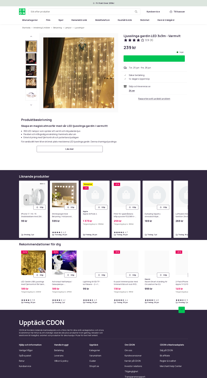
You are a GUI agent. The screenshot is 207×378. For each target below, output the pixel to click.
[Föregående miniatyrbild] (31, 36)
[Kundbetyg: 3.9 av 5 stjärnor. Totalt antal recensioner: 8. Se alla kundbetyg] (138, 40)
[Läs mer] (70, 149)
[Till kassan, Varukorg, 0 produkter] (177, 11)
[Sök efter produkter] (136, 11)
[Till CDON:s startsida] (22, 11)
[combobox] (84, 11)
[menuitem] (30, 20)
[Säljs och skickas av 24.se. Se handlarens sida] (132, 90)
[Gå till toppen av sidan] (181, 310)
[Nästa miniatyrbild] (31, 105)
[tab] (31, 46)
